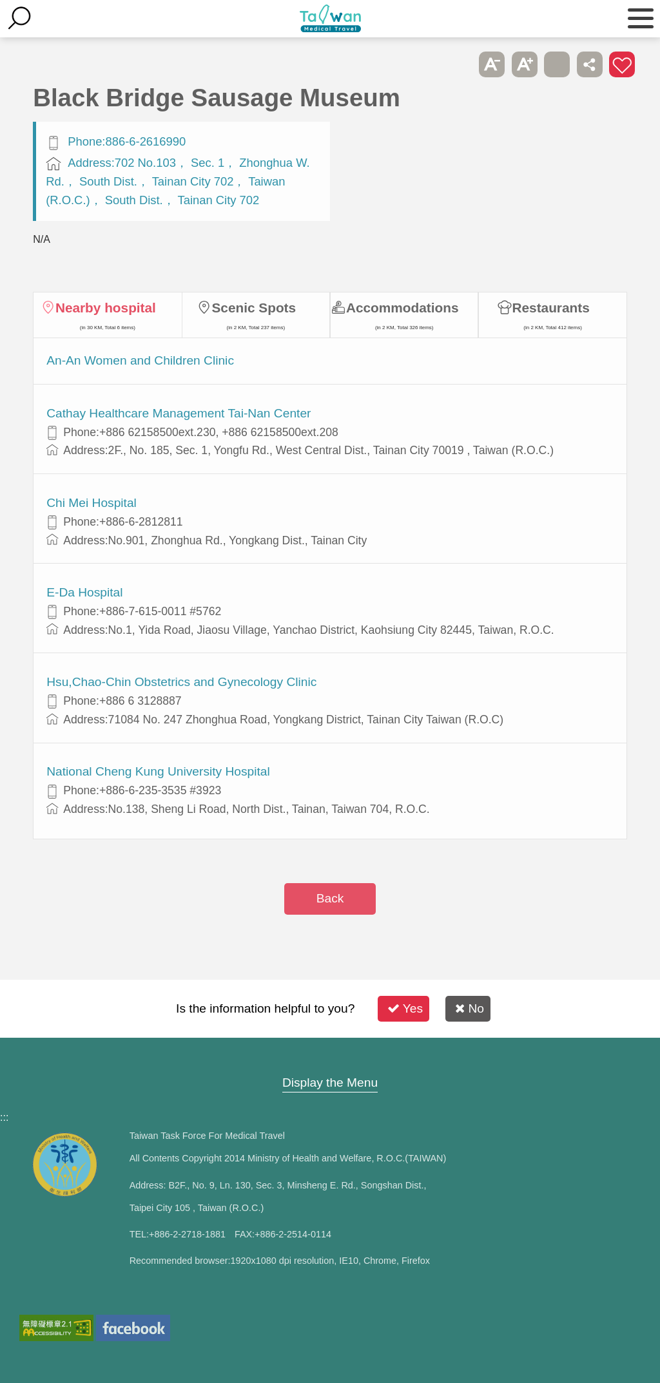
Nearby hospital (105, 307)
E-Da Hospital (84, 592)
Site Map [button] (330, 1058)
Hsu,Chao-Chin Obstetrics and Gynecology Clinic (181, 682)
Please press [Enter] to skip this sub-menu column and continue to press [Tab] (459, 64)
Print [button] (557, 64)
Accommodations (402, 307)
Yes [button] (405, 1008)
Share (590, 64)
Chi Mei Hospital (91, 503)
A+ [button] (525, 64)
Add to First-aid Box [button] (622, 64)
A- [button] (492, 64)
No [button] (469, 1008)
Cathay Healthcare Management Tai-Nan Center (178, 413)
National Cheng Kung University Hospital (158, 771)
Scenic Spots (253, 307)
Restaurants (551, 307)
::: (4, 1117)
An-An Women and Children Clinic (140, 360)
